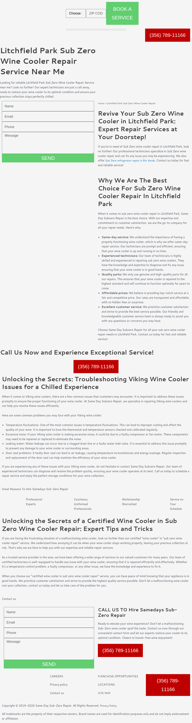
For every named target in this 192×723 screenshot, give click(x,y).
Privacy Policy (109, 706)
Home (101, 103)
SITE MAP (104, 693)
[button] (96, 30)
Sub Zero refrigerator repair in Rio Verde (131, 160)
